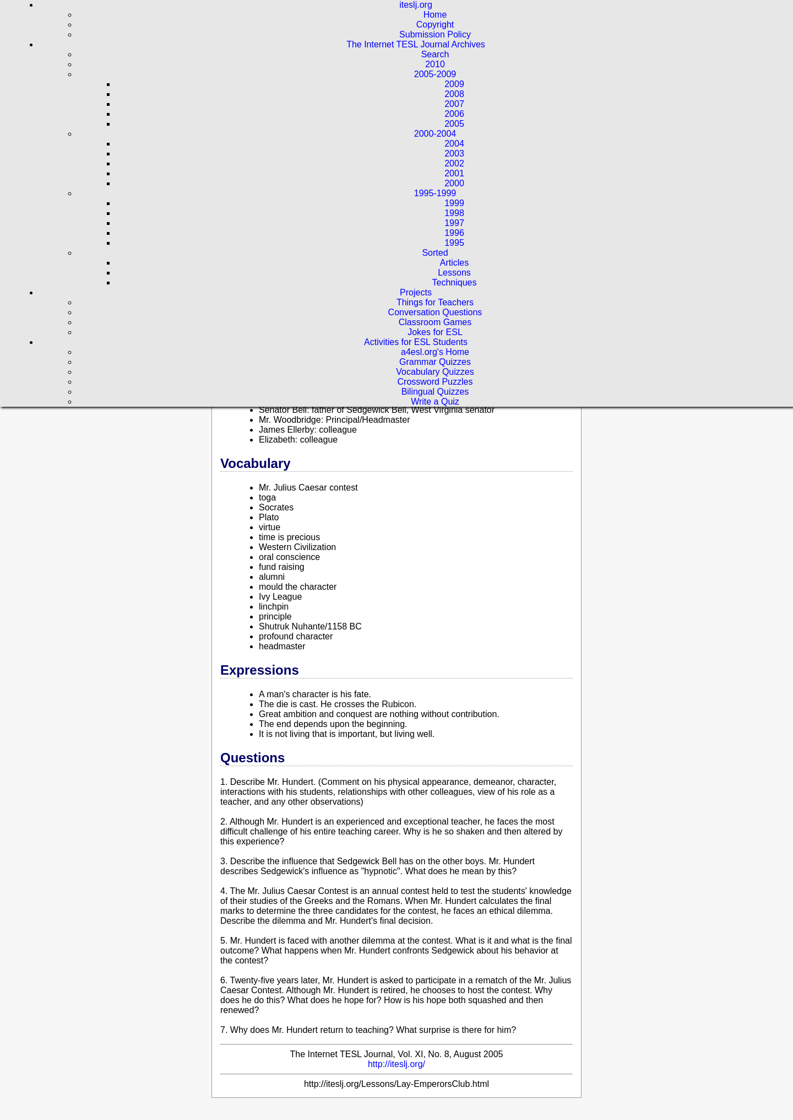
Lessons (454, 272)
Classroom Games (435, 322)
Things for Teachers (435, 302)
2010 (435, 64)
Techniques (454, 282)
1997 (454, 223)
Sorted (435, 252)
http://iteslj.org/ (396, 1064)
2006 (454, 114)
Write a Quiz (435, 401)
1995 (454, 242)
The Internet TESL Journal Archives (415, 44)
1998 (454, 213)
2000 (454, 183)
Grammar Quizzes (435, 362)
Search (435, 54)
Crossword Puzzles (435, 381)
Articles (454, 262)
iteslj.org (415, 4)
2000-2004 (435, 133)
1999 (454, 203)
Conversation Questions (435, 312)
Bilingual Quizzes (435, 391)
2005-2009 (435, 74)
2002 (454, 163)
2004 (454, 143)
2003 (454, 153)
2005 (454, 123)
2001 (454, 173)
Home (435, 14)
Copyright (435, 24)
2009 (454, 84)
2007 (454, 104)
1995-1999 (435, 193)
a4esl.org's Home (435, 352)
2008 (454, 94)
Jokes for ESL (435, 332)
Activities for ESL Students (416, 342)
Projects (416, 292)
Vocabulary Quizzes (435, 371)
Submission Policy (435, 34)
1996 (454, 233)
